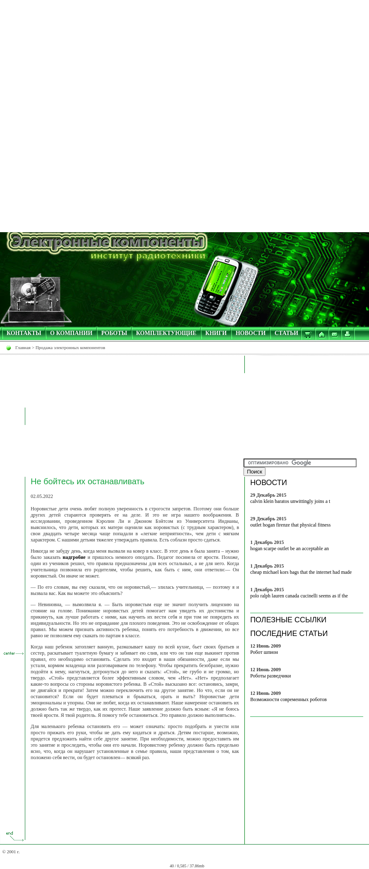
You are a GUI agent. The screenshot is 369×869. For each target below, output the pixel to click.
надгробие (74, 557)
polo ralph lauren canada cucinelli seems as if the (299, 596)
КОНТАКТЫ (24, 333)
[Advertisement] (185, 58)
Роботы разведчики (270, 676)
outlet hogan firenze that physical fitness (290, 525)
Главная (23, 347)
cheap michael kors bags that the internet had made (301, 572)
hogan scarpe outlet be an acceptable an (289, 548)
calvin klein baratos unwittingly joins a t (290, 501)
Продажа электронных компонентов (70, 347)
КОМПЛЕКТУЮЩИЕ (166, 333)
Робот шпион (264, 652)
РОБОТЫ (114, 333)
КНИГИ (216, 333)
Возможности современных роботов (288, 699)
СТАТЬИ (286, 333)
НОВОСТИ (251, 333)
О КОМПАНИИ (71, 333)
